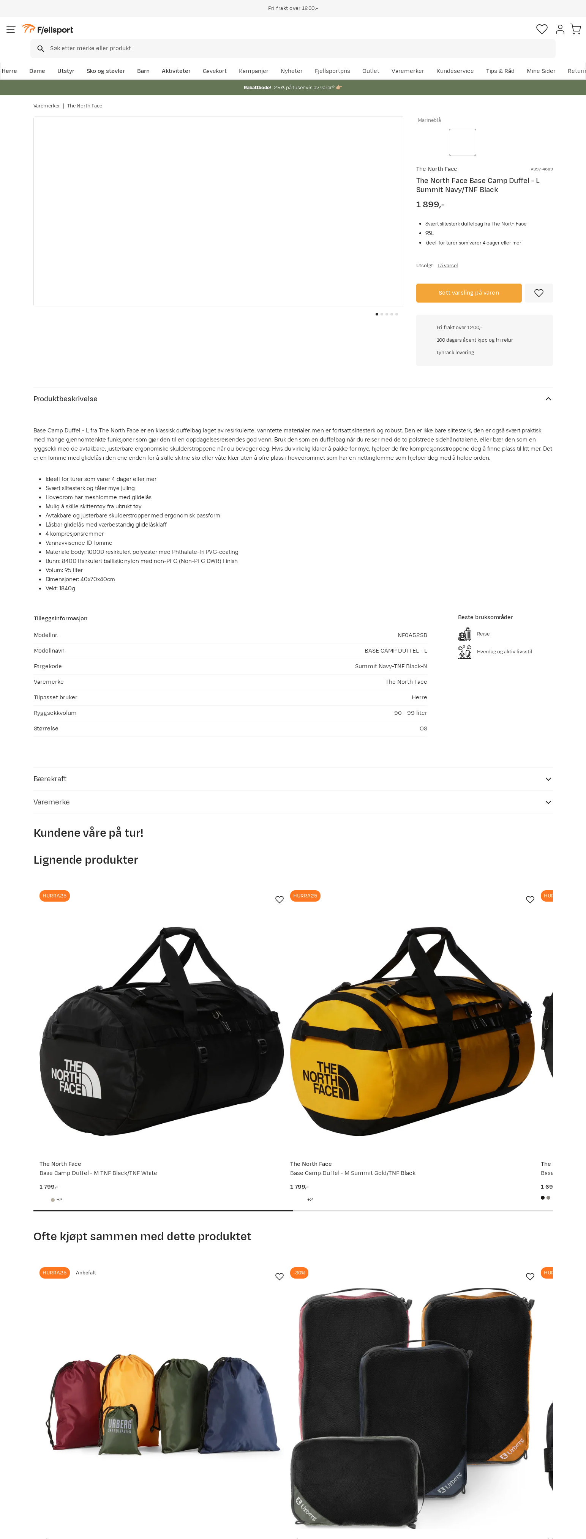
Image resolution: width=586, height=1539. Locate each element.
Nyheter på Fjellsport (174, 1439)
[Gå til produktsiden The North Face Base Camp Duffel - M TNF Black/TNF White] (91, 922)
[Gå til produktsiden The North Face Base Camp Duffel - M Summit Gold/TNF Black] (226, 922)
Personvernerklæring (489, 1528)
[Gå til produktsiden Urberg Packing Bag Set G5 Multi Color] (91, 1186)
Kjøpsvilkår (537, 1528)
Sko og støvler (137, 59)
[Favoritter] (500, 36)
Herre (41, 59)
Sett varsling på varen (469, 289)
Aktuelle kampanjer (172, 1427)
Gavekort (158, 1464)
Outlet (449, 59)
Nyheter (371, 59)
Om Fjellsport (269, 1427)
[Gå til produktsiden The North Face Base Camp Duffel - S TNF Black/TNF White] (360, 922)
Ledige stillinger (272, 1464)
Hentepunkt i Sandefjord (74, 1476)
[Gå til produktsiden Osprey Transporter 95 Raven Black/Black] (495, 922)
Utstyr (97, 59)
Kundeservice (534, 59)
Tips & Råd (55, 1464)
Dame (69, 59)
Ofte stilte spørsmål (68, 1427)
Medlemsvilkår (271, 1451)
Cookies (572, 1528)
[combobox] (300, 36)
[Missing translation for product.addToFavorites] (539, 288)
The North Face (84, 98)
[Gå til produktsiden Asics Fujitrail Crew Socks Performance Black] (495, 1186)
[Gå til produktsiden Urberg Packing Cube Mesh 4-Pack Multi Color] (226, 1186)
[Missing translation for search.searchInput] (150, 36)
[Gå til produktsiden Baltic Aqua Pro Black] (360, 1186)
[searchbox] (309, 36)
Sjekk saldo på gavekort (72, 1439)
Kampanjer (332, 59)
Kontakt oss (57, 1488)
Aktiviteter (208, 59)
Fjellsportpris (412, 59)
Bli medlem (521, 1362)
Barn (175, 59)
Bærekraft (265, 1476)
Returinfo (54, 1451)
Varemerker (487, 59)
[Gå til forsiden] (71, 36)
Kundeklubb (267, 1439)
